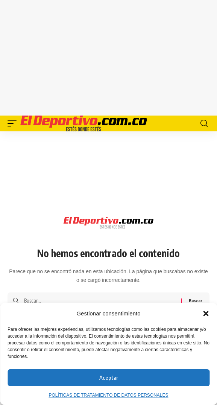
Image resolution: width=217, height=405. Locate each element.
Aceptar (108, 377)
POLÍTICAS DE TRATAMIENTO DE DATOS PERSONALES (108, 395)
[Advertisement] (116, 56)
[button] (205, 313)
